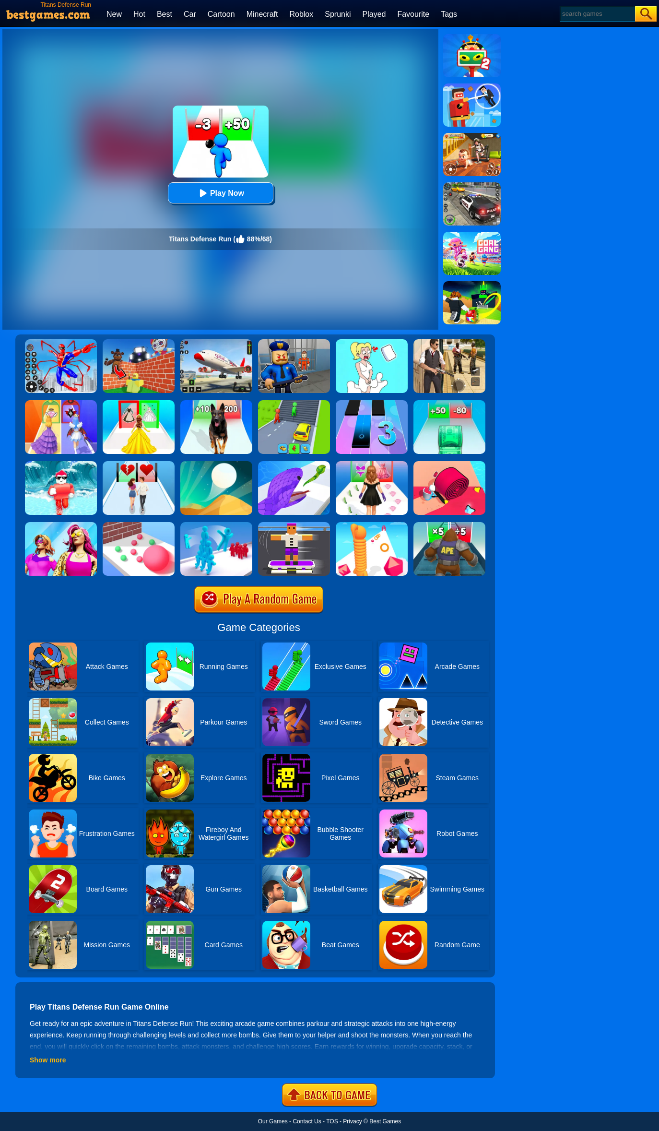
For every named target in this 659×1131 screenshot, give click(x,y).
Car (190, 14)
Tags (449, 14)
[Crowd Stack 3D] (216, 525)
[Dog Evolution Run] (216, 403)
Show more (48, 1060)
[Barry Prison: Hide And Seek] (294, 342)
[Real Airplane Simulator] (216, 342)
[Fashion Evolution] (61, 525)
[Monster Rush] (449, 525)
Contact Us (307, 1121)
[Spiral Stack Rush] (449, 464)
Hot (139, 14)
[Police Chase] (472, 185)
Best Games (385, 1121)
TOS (332, 1121)
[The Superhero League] (472, 86)
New (114, 14)
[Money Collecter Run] (449, 403)
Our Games (273, 1121)
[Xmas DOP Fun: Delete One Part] (372, 342)
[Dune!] (216, 464)
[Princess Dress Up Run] (139, 403)
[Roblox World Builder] (139, 342)
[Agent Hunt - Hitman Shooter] (449, 342)
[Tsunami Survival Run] (61, 464)
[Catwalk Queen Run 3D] (372, 464)
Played (374, 14)
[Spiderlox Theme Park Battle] (61, 342)
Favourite (413, 14)
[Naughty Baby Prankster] (472, 136)
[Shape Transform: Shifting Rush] (294, 403)
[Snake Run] (294, 464)
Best (164, 14)
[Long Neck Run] (372, 525)
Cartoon (221, 14)
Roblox (301, 14)
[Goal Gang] (472, 235)
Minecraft (262, 14)
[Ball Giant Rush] (139, 525)
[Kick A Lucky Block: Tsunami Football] (472, 284)
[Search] (597, 14)
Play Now (220, 193)
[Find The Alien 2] (472, 37)
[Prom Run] (61, 403)
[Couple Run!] (139, 464)
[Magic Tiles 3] (372, 403)
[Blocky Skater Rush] (294, 525)
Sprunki (338, 14)
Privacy (352, 1121)
